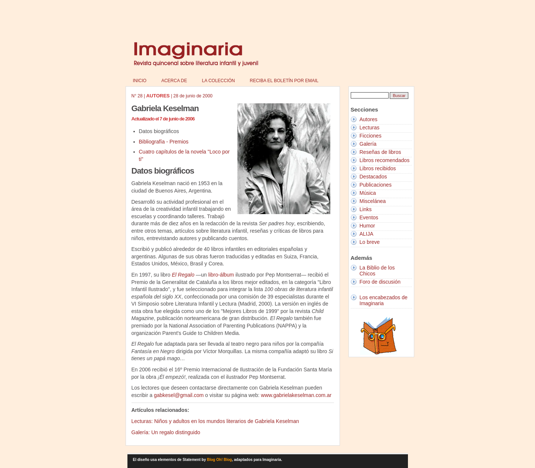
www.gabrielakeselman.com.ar (296, 395)
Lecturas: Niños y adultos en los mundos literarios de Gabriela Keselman (215, 421)
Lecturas (370, 127)
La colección (218, 80)
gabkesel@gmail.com (179, 395)
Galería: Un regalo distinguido (166, 432)
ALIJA (366, 234)
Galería (368, 144)
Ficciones (371, 136)
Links (366, 209)
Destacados (373, 177)
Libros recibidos (378, 168)
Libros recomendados (385, 160)
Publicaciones (376, 185)
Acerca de (174, 80)
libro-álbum (221, 275)
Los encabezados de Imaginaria (384, 300)
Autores (368, 119)
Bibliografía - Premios (164, 142)
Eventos (369, 217)
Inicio (140, 80)
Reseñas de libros (380, 152)
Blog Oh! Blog (219, 460)
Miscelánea (373, 201)
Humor (367, 226)
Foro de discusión (380, 282)
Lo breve (370, 242)
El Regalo (183, 275)
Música (368, 193)
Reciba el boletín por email (284, 80)
